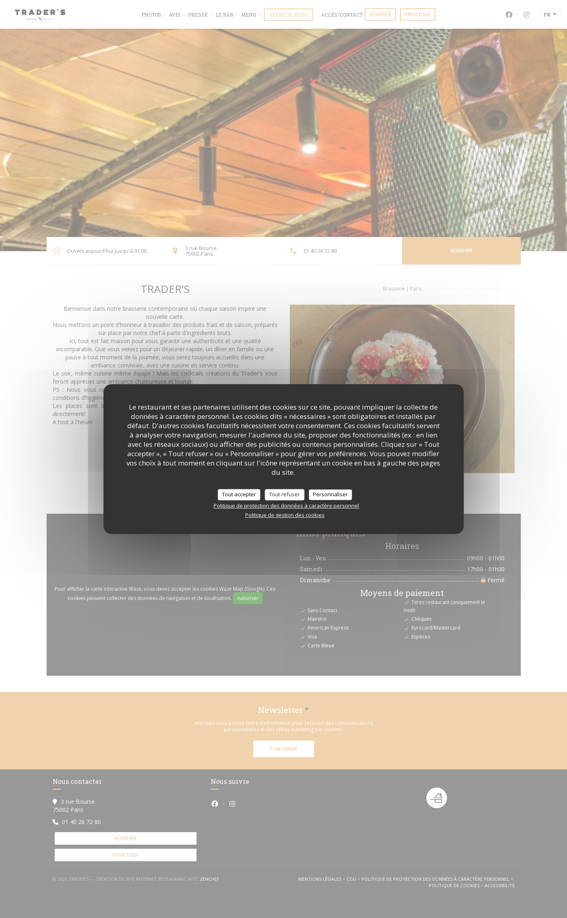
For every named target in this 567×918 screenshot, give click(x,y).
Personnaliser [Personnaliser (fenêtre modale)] (330, 494)
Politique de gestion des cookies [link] (285, 515)
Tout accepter (239, 494)
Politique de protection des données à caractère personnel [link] (286, 505)
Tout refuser (284, 494)
